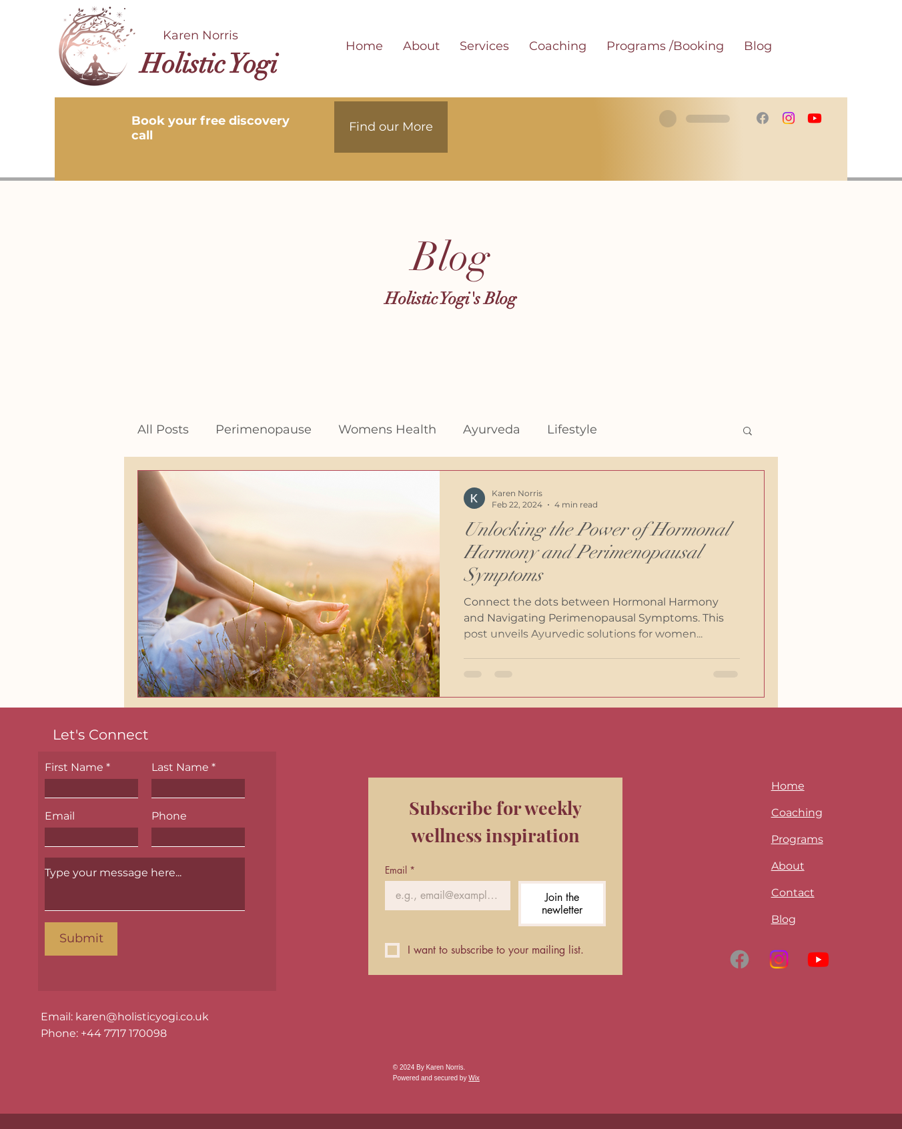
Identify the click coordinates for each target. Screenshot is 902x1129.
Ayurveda (491, 429)
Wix (474, 1078)
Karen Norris (200, 35)
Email (60, 816)
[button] (747, 432)
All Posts (163, 429)
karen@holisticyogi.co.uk (142, 1016)
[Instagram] (789, 118)
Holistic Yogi (209, 64)
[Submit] (81, 939)
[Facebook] (763, 118)
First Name (74, 767)
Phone (169, 816)
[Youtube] (815, 118)
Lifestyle (572, 429)
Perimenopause (263, 429)
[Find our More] (391, 127)
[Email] (444, 896)
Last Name (180, 767)
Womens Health (387, 429)
